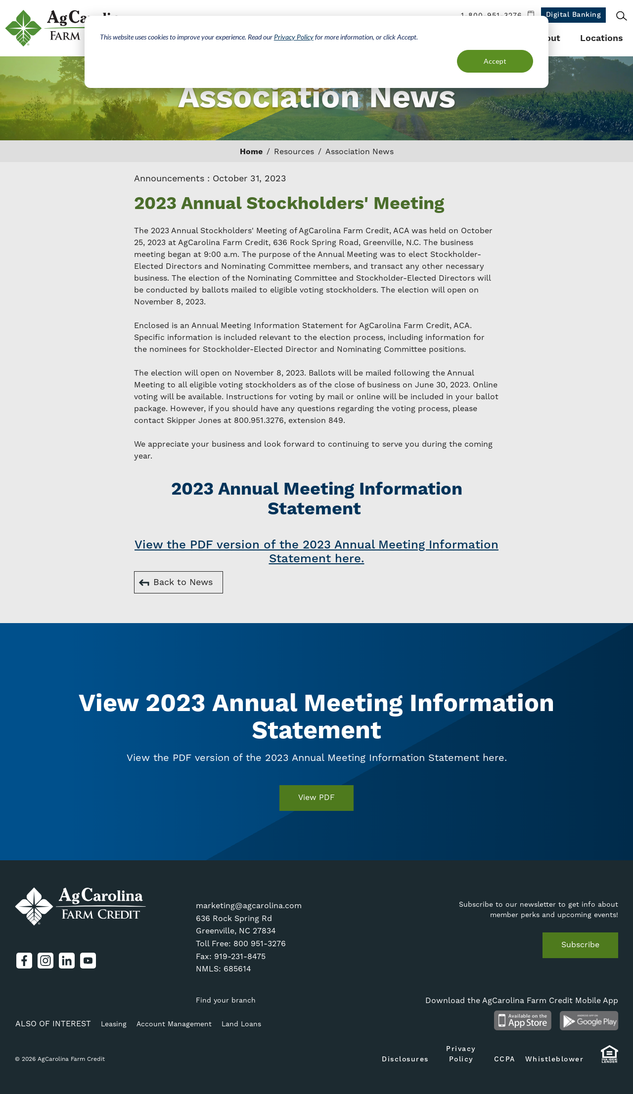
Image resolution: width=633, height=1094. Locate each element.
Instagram (45, 960)
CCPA (504, 1059)
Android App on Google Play (589, 1020)
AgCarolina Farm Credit (68, 28)
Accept (495, 61)
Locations (601, 38)
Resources (294, 152)
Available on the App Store (522, 1020)
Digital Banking (573, 14)
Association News (359, 152)
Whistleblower (554, 1059)
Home (251, 152)
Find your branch (226, 1000)
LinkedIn (67, 960)
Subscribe (580, 945)
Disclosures (405, 1059)
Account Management (174, 1024)
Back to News (183, 582)
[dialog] (316, 52)
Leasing (114, 1024)
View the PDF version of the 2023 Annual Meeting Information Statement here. (316, 552)
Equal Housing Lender (609, 1058)
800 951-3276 (259, 944)
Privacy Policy (294, 37)
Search (621, 15)
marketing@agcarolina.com (249, 906)
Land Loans (241, 1024)
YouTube (88, 960)
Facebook (24, 960)
